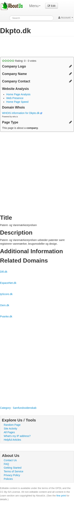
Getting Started (12, 467)
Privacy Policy (12, 475)
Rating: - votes (19, 60)
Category (5, 407)
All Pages (9, 432)
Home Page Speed (17, 101)
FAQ (6, 463)
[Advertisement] (30, 46)
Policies (8, 478)
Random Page (12, 424)
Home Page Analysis (18, 94)
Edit (51, 5)
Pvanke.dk (6, 316)
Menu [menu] (34, 6)
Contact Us (10, 460)
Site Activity (10, 428)
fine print (61, 495)
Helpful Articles (12, 439)
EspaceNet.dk (8, 282)
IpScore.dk (6, 294)
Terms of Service (13, 471)
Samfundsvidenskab (24, 407)
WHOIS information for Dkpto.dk (22, 113)
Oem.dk (4, 305)
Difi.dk (3, 271)
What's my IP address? (17, 436)
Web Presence (14, 98)
